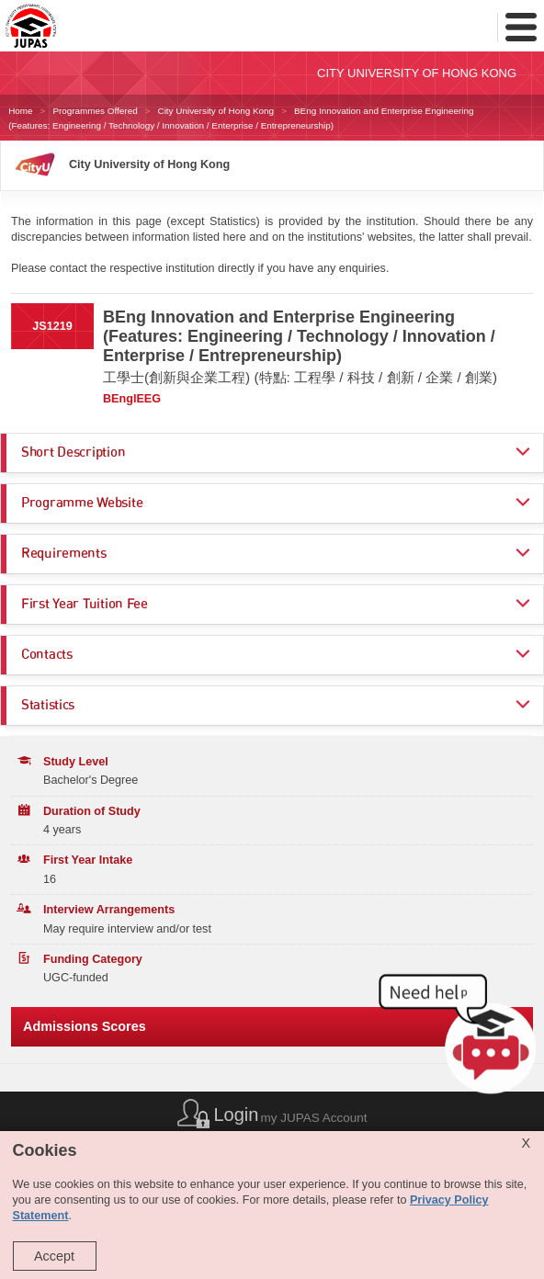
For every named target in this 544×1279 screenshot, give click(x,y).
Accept (54, 1256)
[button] (461, 1039)
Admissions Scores (84, 1026)
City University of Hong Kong (215, 111)
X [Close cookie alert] (525, 1143)
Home (20, 111)
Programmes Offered (94, 111)
